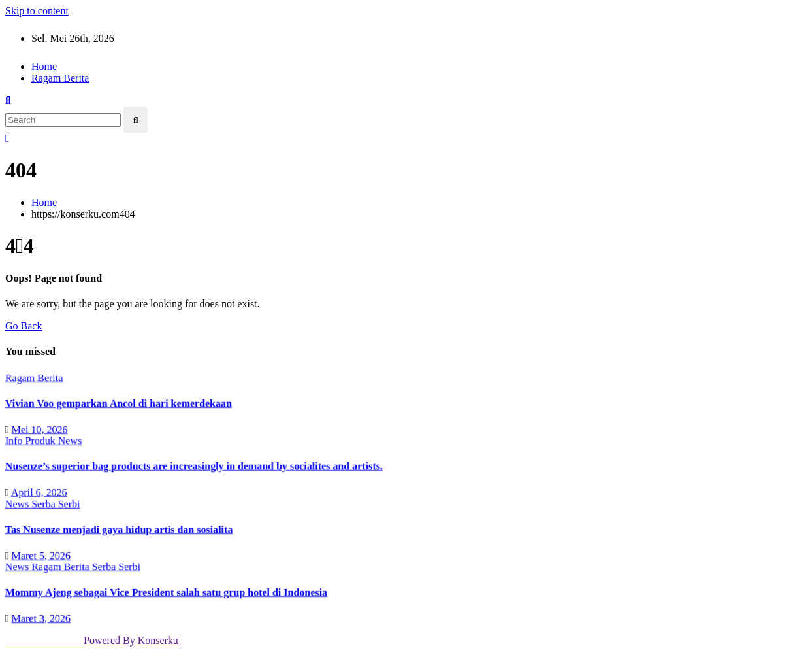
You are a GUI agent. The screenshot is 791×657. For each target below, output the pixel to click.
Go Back (23, 325)
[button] (8, 100)
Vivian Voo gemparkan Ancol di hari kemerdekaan (117, 403)
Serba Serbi (54, 503)
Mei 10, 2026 (38, 428)
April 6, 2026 (37, 491)
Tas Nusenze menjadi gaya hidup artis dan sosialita (117, 529)
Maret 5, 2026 (39, 554)
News (68, 440)
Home (44, 66)
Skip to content (37, 10)
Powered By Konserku (93, 640)
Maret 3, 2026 (39, 618)
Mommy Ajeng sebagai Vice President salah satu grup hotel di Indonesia (165, 592)
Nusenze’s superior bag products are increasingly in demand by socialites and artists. (193, 465)
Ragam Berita (60, 78)
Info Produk (29, 440)
